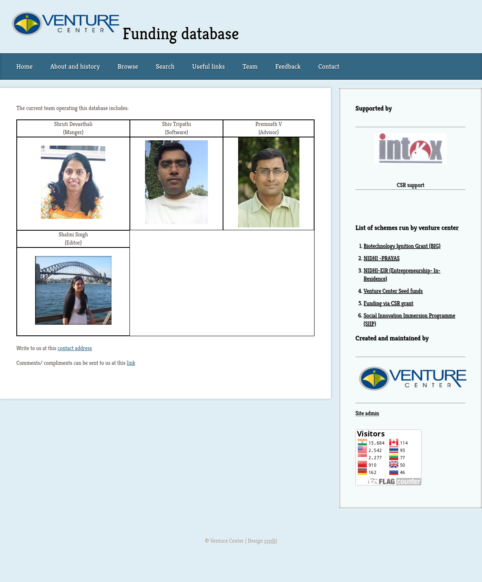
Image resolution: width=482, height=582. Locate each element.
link (131, 363)
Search (165, 66)
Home (24, 66)
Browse (128, 66)
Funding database (181, 33)
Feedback (288, 66)
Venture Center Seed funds (393, 291)
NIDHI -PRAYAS (381, 258)
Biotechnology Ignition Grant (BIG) (402, 246)
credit (270, 540)
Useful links (208, 66)
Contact (328, 66)
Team (250, 66)
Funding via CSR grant (388, 303)
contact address (75, 348)
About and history (75, 66)
